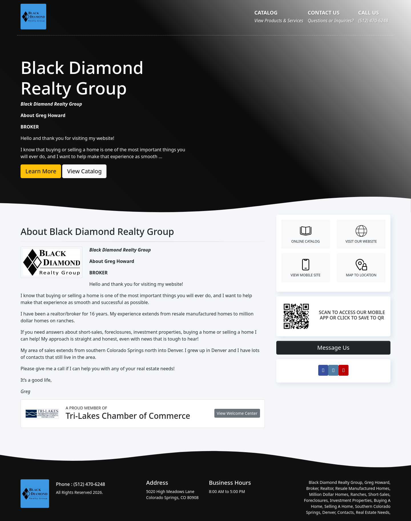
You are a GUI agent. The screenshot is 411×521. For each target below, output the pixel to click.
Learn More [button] (40, 171)
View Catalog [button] (84, 171)
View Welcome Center (237, 413)
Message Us (333, 347)
